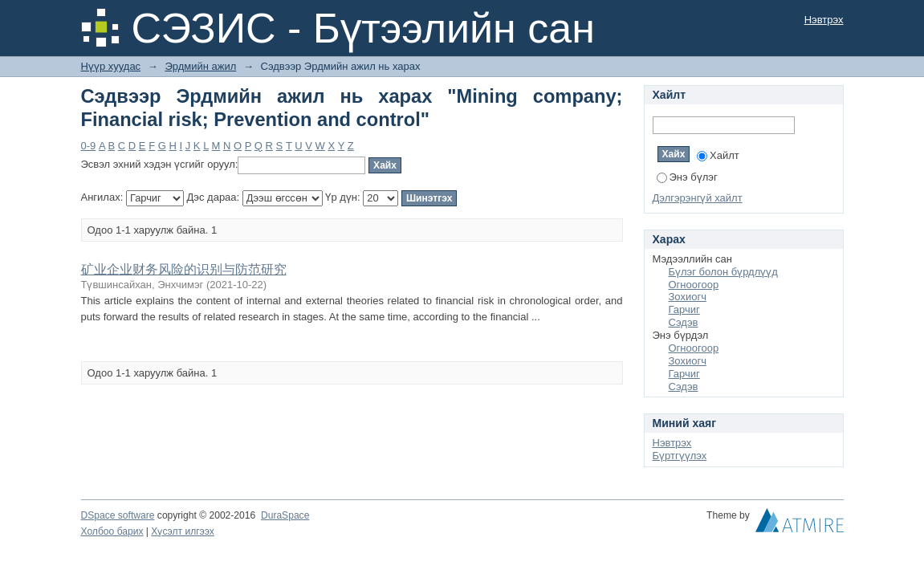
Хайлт (718, 155)
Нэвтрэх (824, 20)
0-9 (88, 146)
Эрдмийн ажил (200, 66)
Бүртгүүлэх (680, 456)
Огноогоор (694, 285)
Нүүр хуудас (111, 66)
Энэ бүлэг (687, 177)
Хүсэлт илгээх (182, 531)
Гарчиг (684, 309)
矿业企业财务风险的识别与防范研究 (184, 269)
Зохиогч (687, 297)
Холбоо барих (112, 531)
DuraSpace (285, 515)
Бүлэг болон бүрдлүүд (723, 272)
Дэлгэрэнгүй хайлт (698, 198)
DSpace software (118, 515)
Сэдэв (683, 322)
